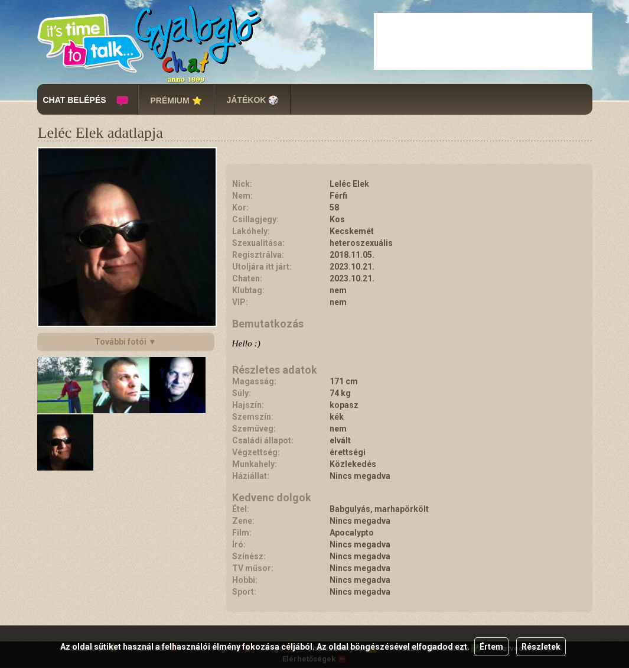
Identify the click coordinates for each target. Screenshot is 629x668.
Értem (491, 646)
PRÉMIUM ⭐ (176, 100)
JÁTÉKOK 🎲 (253, 100)
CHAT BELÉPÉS (74, 100)
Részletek (541, 646)
